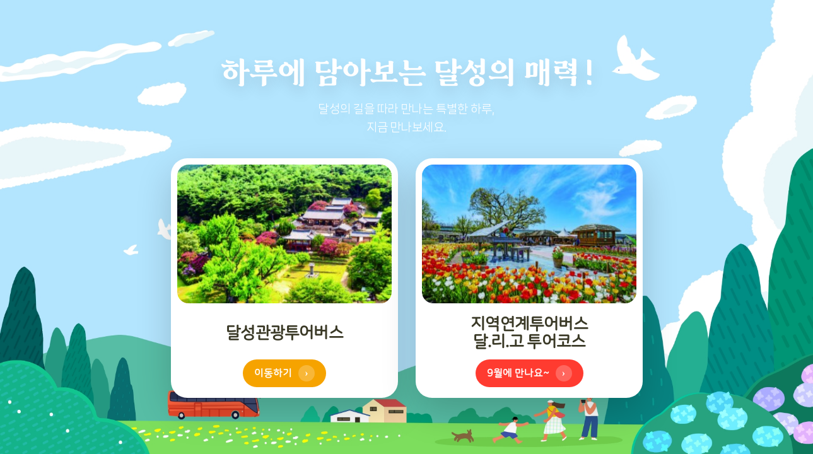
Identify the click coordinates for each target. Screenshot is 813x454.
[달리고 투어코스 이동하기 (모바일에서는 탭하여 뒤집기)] (284, 278)
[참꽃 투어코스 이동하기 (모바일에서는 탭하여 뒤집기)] (529, 278)
